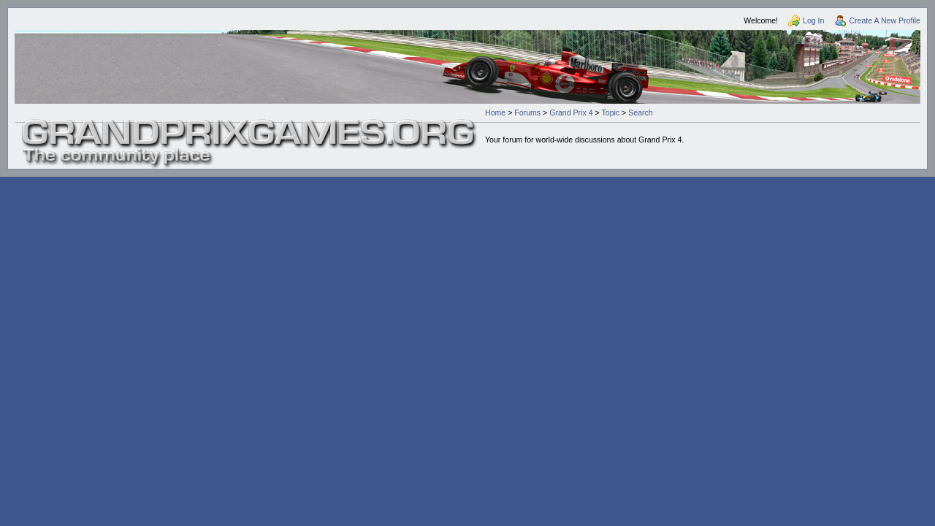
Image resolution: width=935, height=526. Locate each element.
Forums (527, 112)
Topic (610, 112)
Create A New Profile (884, 20)
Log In (813, 20)
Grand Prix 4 (570, 112)
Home (495, 112)
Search (640, 112)
